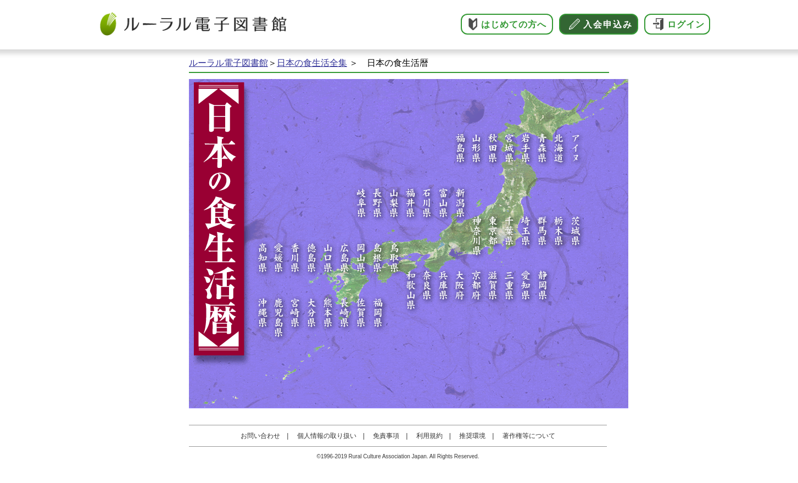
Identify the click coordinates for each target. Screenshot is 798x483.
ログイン (686, 24)
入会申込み (608, 24)
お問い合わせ (260, 436)
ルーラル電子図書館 (228, 63)
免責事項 (386, 436)
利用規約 (429, 436)
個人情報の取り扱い (326, 436)
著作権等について (529, 436)
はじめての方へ (513, 24)
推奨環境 (472, 436)
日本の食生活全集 (312, 63)
